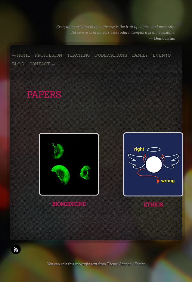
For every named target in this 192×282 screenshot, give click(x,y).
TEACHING (78, 55)
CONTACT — (42, 64)
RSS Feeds (16, 249)
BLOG (18, 64)
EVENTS (162, 55)
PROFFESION (48, 55)
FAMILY (140, 55)
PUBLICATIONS (111, 55)
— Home (21, 55)
